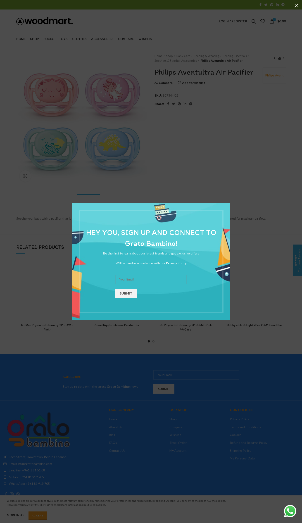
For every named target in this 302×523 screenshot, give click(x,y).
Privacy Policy (176, 263)
